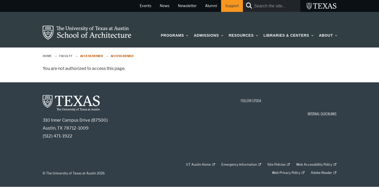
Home (47, 56)
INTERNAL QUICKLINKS (322, 113)
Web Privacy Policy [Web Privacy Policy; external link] (286, 173)
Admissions (206, 35)
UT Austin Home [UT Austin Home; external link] (198, 165)
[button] (186, 35)
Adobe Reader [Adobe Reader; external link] (321, 173)
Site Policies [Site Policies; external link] (276, 165)
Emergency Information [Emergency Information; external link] (239, 165)
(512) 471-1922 (57, 136)
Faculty (65, 56)
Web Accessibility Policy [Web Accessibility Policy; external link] (314, 165)
